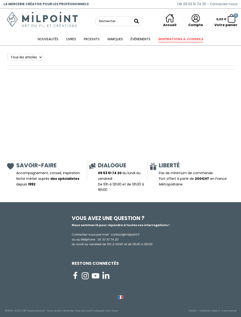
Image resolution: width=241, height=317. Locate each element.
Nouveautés (48, 39)
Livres (71, 39)
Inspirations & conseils (180, 39)
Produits (92, 39)
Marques (115, 39)
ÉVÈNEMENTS (140, 39)
